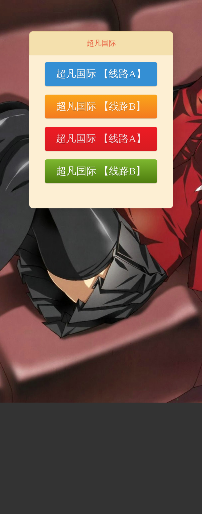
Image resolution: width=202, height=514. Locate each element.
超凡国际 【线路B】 (101, 106)
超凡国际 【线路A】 (101, 73)
